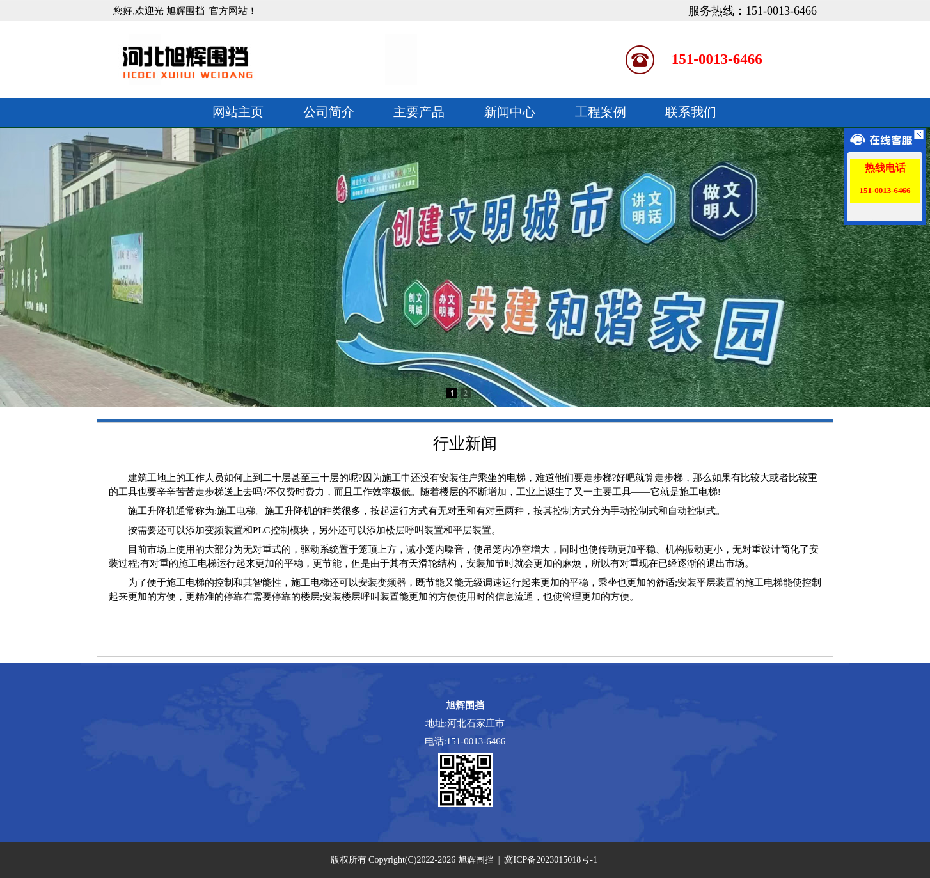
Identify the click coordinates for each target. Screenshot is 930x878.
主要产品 (419, 112)
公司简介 (328, 112)
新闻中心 (509, 112)
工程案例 (600, 112)
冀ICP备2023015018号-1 (550, 860)
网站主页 (238, 112)
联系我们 (690, 112)
